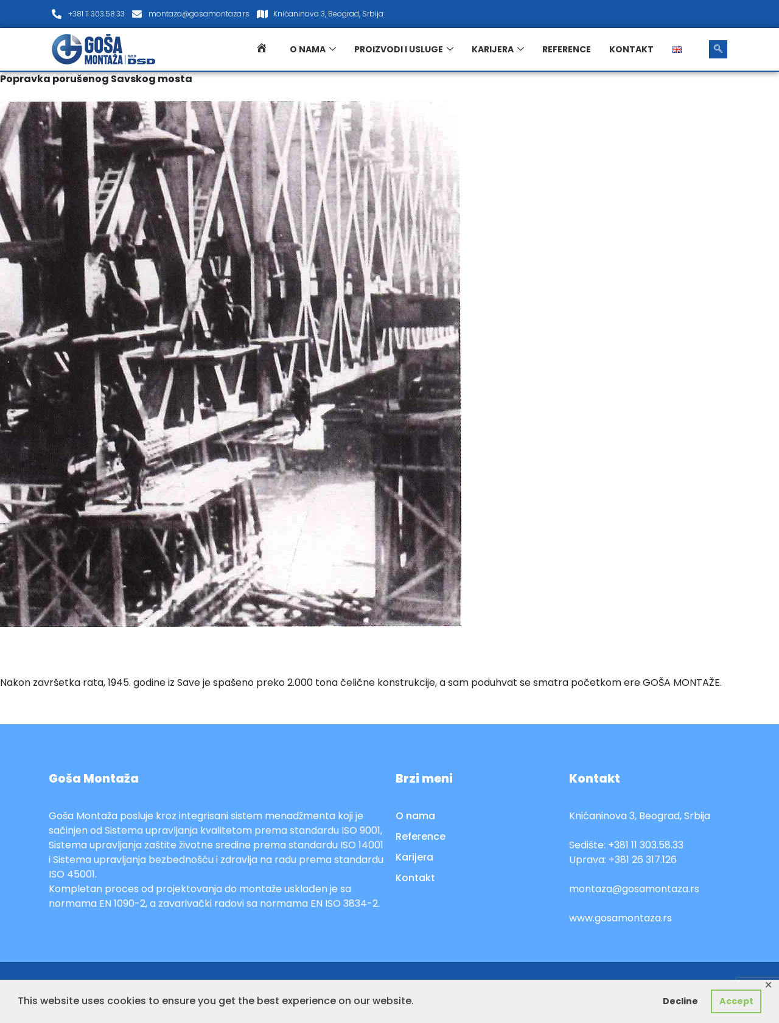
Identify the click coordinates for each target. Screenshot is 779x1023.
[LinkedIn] (714, 14)
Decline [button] (680, 1001)
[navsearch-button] (718, 49)
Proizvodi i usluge (403, 49)
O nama (313, 49)
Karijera (498, 49)
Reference (566, 49)
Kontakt (631, 49)
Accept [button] (736, 1001)
